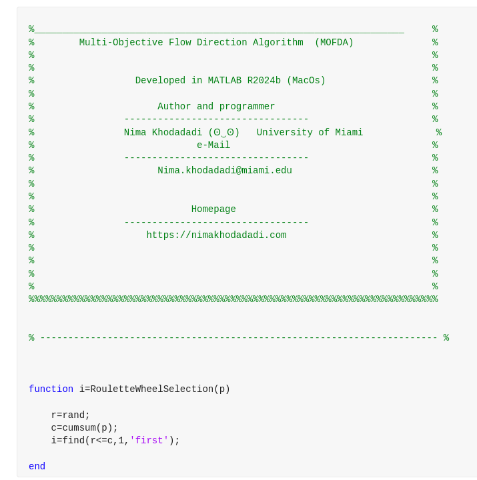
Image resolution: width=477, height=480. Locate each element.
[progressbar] (279, 273)
